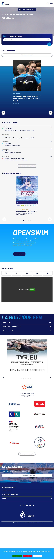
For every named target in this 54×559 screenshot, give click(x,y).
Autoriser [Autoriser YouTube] (32, 289)
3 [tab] (28, 220)
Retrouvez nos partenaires (27, 486)
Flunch (40, 436)
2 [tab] (25, 220)
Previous (3, 113)
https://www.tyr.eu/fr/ (27, 388)
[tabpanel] (27, 196)
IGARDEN (40, 446)
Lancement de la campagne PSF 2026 (16, 160)
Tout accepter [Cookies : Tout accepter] (17, 556)
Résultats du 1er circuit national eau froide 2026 (19, 130)
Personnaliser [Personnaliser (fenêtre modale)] (37, 556)
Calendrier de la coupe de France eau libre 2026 (19, 138)
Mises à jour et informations (13, 153)
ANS (40, 458)
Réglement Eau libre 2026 (12, 145)
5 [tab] (30, 410)
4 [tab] (30, 220)
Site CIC (14, 446)
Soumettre (49, 44)
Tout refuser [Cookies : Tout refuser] (27, 556)
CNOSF (40, 474)
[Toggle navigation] (51, 3)
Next (51, 113)
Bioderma (14, 436)
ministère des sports (14, 459)
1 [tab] (23, 220)
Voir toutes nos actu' (27, 55)
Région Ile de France (14, 475)
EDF (27, 419)
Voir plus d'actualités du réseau (27, 166)
